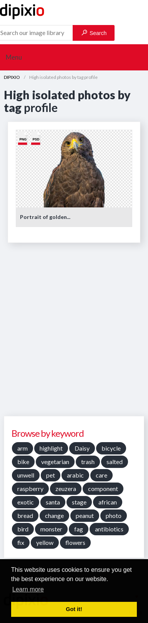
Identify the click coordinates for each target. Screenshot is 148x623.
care (101, 475)
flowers (75, 542)
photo (113, 515)
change (54, 515)
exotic (25, 502)
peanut (85, 515)
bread (25, 515)
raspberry (30, 488)
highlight (51, 448)
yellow (44, 542)
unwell (25, 475)
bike (23, 461)
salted (114, 461)
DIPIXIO (12, 77)
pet (50, 475)
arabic (75, 475)
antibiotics (109, 529)
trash (88, 461)
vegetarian (55, 461)
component (103, 488)
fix (20, 542)
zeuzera (65, 488)
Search (93, 33)
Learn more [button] (28, 589)
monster (51, 529)
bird (22, 529)
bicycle (111, 448)
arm (22, 448)
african (107, 502)
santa (53, 502)
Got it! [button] (74, 609)
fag (78, 529)
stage (79, 502)
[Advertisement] (74, 332)
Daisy (82, 448)
